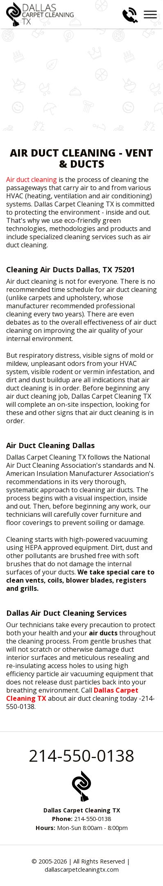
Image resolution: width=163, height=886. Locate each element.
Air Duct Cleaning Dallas (50, 445)
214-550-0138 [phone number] (81, 755)
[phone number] (130, 15)
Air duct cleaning (31, 179)
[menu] (150, 14)
